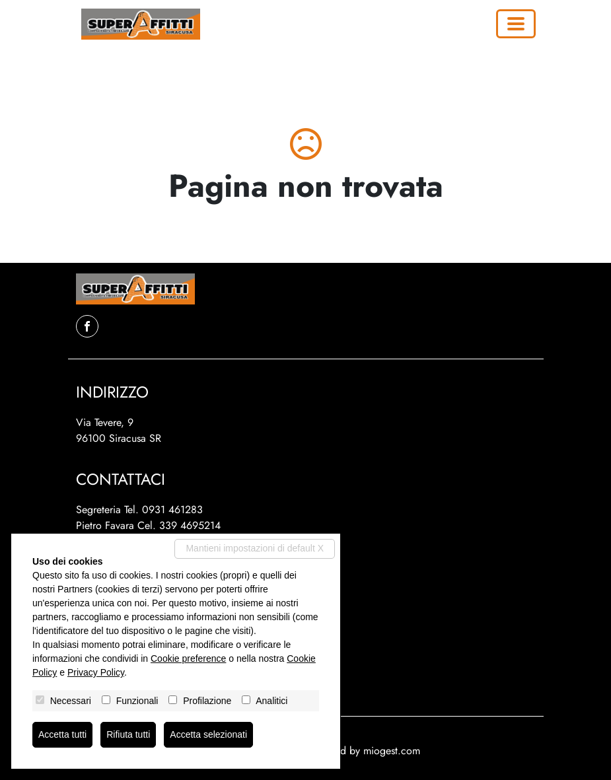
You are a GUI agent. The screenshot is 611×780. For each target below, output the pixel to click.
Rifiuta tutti (128, 734)
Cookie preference (188, 658)
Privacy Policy (95, 672)
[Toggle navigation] (516, 23)
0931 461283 (172, 509)
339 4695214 (190, 525)
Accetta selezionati (208, 734)
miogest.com (391, 750)
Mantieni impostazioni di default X (255, 548)
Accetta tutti (62, 734)
